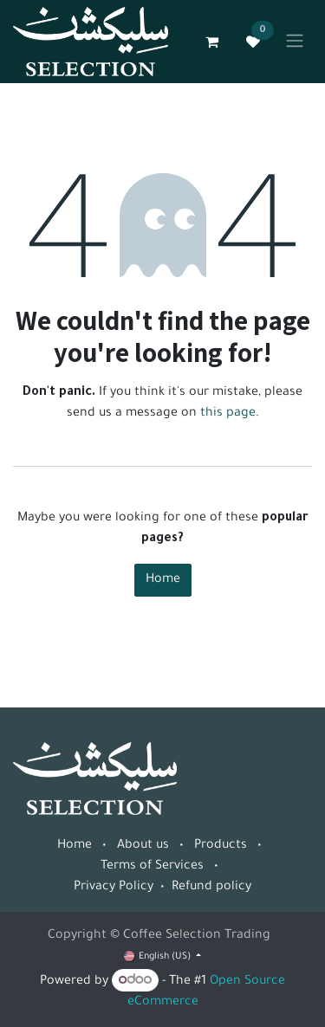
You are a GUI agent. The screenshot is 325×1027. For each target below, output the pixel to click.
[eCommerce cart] (211, 41)
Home (163, 580)
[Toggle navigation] (294, 41)
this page (228, 414)
